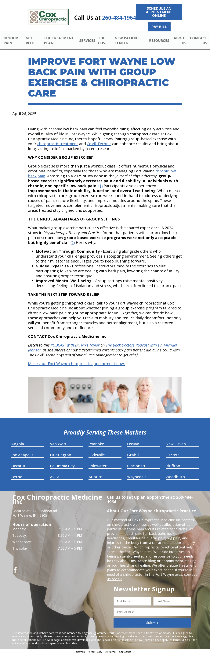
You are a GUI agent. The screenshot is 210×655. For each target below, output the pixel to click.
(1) (100, 186)
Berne (16, 477)
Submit (152, 623)
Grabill (133, 455)
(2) (73, 243)
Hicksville (97, 455)
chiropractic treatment (57, 144)
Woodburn (175, 477)
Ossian (133, 444)
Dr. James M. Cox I (180, 640)
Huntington (60, 455)
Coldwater (98, 466)
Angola (17, 444)
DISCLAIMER (45, 640)
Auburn (96, 477)
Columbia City (62, 466)
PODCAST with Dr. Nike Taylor (75, 345)
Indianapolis (22, 455)
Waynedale (137, 477)
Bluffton (173, 466)
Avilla (54, 477)
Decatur (18, 466)
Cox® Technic (99, 144)
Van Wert (58, 444)
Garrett (172, 455)
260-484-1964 (115, 17)
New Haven (176, 444)
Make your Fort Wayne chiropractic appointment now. (76, 364)
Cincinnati (136, 466)
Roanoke (96, 444)
